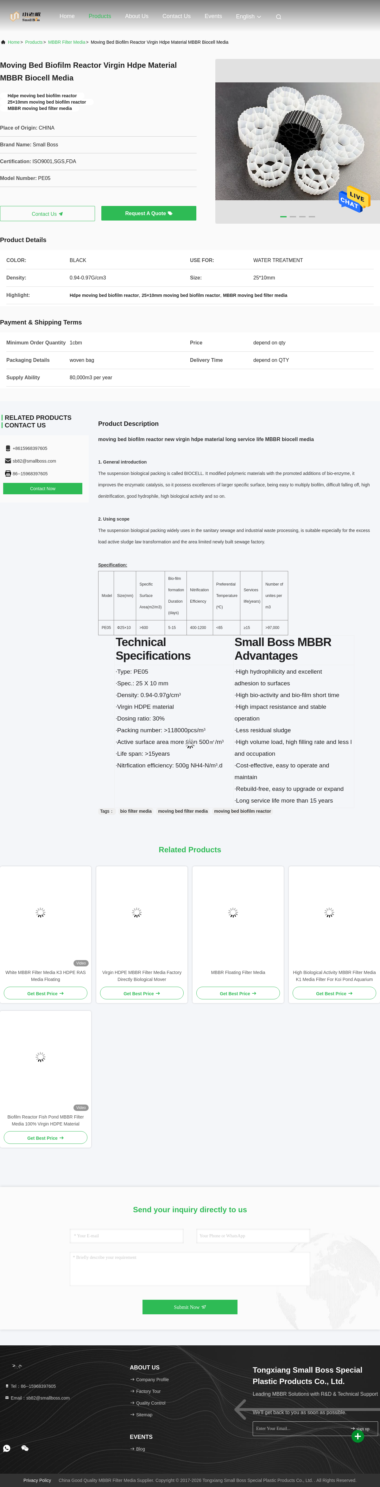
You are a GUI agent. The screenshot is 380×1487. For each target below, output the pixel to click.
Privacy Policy (37, 1480)
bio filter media (136, 811)
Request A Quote (148, 213)
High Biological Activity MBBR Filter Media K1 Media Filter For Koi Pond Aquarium (334, 976)
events (213, 16)
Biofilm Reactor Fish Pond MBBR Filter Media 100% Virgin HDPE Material (45, 1120)
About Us (137, 16)
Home (67, 16)
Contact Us (176, 16)
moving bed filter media (183, 811)
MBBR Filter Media (66, 42)
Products (100, 16)
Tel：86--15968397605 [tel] (30, 1386)
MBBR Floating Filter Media (238, 972)
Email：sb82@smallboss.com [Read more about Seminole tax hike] (37, 1397)
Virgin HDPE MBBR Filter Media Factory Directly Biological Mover (141, 976)
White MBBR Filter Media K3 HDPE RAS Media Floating (45, 976)
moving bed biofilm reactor (242, 811)
